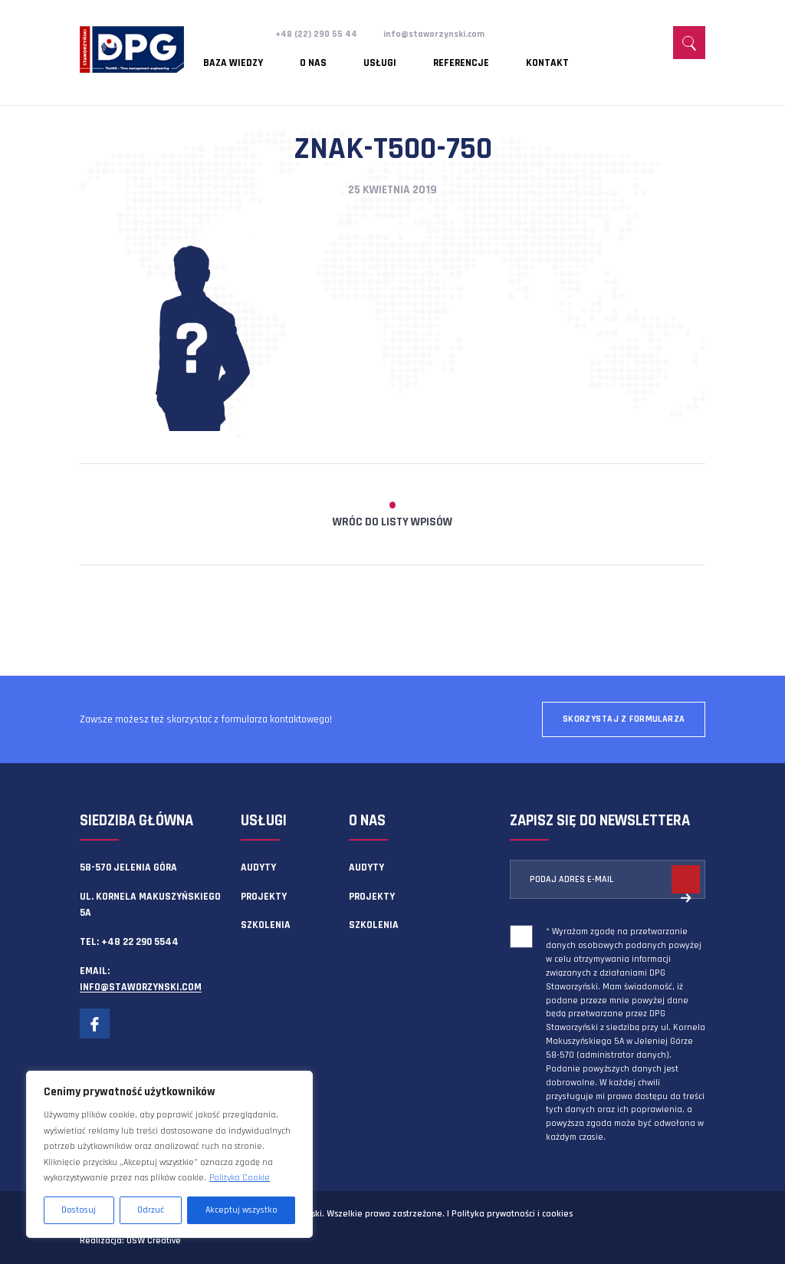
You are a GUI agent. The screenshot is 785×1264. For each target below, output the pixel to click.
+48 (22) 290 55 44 (318, 34)
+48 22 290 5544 (140, 942)
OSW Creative (153, 1240)
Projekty (264, 897)
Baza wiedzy (234, 57)
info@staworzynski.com (442, 34)
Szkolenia (266, 925)
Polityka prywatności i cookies (512, 1214)
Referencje (410, 57)
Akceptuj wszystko (241, 1210)
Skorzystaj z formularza (624, 719)
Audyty (258, 867)
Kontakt (479, 57)
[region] (169, 1154)
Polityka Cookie (239, 1177)
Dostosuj (78, 1210)
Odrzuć (150, 1210)
